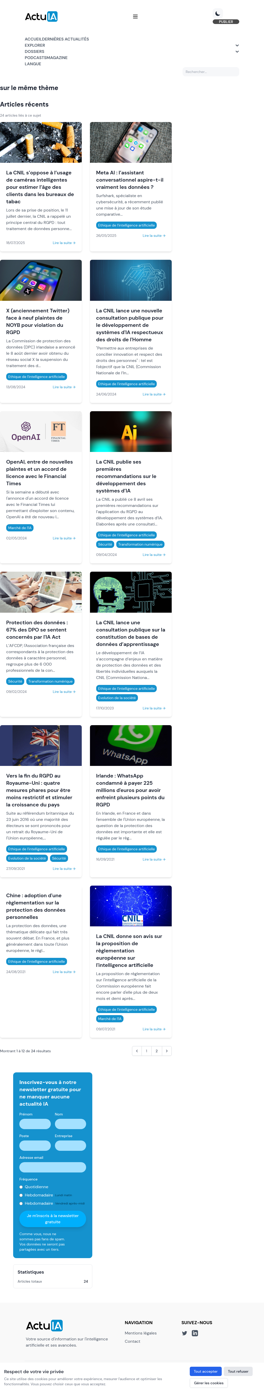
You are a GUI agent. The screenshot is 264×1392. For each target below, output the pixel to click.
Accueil (33, 39)
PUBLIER (226, 21)
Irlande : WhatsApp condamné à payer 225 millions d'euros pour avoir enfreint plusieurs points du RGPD (130, 790)
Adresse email (31, 1157)
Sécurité (105, 544)
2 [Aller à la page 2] (157, 1051)
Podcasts (35, 57)
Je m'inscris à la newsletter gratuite (53, 1219)
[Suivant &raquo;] (167, 1051)
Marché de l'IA (19, 527)
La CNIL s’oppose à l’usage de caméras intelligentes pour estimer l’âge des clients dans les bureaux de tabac (40, 187)
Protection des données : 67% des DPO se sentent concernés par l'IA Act (37, 629)
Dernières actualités (65, 39)
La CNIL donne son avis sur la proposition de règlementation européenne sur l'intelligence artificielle (129, 950)
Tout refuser (238, 1371)
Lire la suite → (64, 242)
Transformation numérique (140, 544)
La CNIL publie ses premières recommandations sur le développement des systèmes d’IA (126, 476)
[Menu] (135, 16)
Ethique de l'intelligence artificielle (126, 225)
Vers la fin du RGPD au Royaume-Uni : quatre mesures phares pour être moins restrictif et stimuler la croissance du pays (39, 790)
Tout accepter (206, 1371)
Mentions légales (141, 1333)
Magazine (57, 57)
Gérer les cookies (209, 1383)
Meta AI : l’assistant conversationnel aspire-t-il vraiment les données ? (129, 179)
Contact (132, 1341)
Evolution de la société (117, 697)
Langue (33, 64)
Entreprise (63, 1136)
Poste (24, 1136)
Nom (59, 1114)
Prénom (25, 1114)
